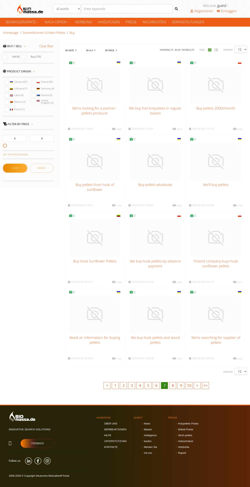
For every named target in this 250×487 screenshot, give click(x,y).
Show (15, 168)
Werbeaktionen (115, 429)
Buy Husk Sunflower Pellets (94, 267)
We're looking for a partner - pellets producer (94, 116)
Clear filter (46, 46)
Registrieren (201, 11)
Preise (131, 22)
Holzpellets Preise (188, 423)
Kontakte (111, 447)
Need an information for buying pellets (95, 346)
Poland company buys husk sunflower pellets (216, 269)
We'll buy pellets (216, 190)
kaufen (148, 441)
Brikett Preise (185, 429)
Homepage (10, 32)
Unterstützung (115, 441)
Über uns (110, 423)
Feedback (37, 443)
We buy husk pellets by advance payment (155, 269)
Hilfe (107, 435)
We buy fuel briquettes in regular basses (155, 116)
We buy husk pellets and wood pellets (155, 346)
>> (205, 385)
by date (69, 50)
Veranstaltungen (188, 22)
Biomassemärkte (22, 22)
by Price (109, 50)
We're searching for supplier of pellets (215, 346)
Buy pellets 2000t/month (215, 114)
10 (189, 385)
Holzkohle (183, 447)
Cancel (41, 168)
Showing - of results (177, 49)
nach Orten (57, 22)
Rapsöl (182, 452)
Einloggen (227, 11)
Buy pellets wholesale (155, 190)
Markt (138, 417)
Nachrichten (154, 22)
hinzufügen (109, 22)
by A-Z (89, 50)
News (147, 423)
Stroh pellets (185, 435)
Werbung (83, 22)
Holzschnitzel (185, 441)
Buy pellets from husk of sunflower (95, 193)
